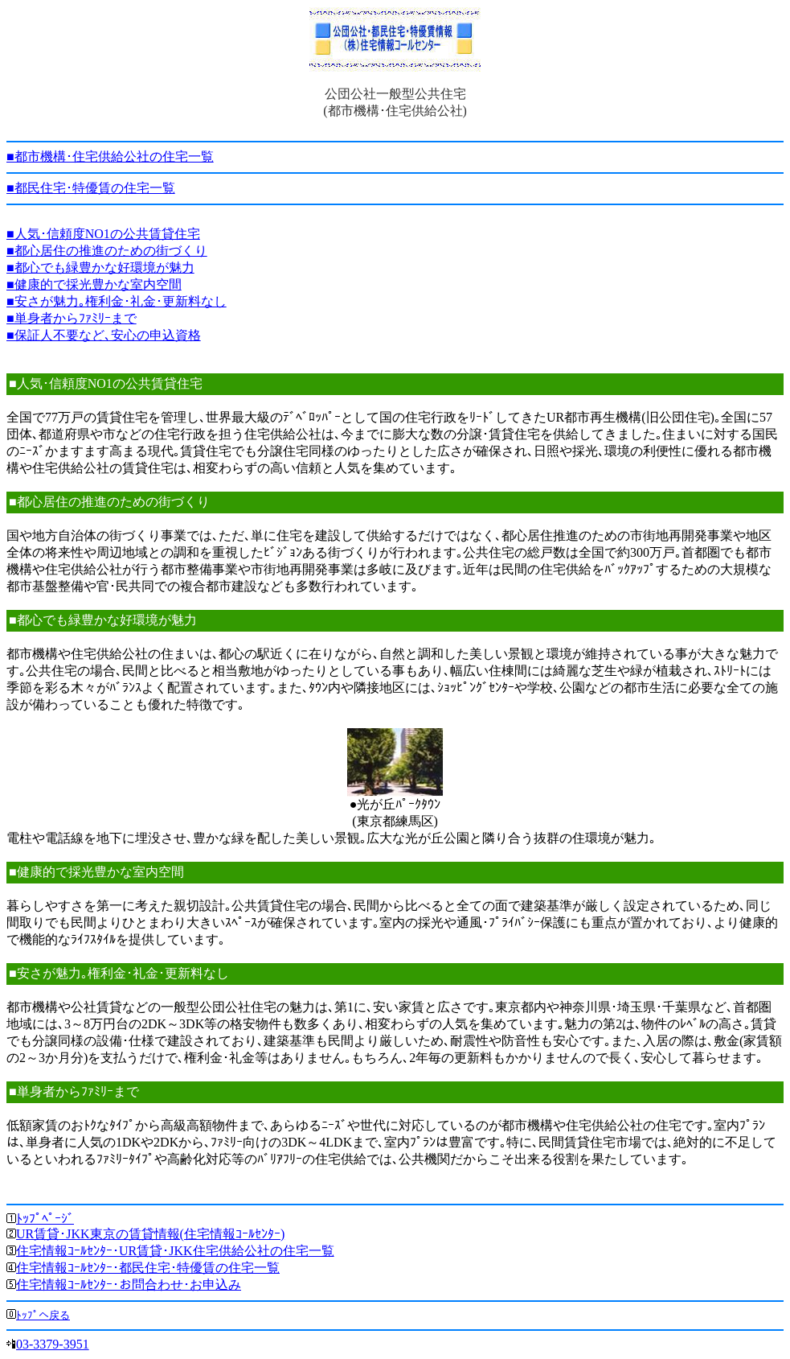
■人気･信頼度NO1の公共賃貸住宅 (103, 234)
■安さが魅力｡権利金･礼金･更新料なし (116, 301)
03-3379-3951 (52, 1344)
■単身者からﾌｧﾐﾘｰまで (71, 318)
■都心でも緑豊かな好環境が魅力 (100, 267)
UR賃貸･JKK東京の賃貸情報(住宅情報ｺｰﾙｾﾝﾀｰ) (150, 1234)
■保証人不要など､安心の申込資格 (103, 335)
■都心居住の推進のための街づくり (106, 250)
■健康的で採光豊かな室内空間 (94, 284)
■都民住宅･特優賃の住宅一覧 (90, 188)
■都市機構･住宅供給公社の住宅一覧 (110, 156)
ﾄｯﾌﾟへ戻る (43, 1315)
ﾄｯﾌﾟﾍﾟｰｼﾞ (45, 1218)
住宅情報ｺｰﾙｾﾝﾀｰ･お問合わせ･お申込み (128, 1284)
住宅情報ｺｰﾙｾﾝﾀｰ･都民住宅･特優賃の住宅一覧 (148, 1268)
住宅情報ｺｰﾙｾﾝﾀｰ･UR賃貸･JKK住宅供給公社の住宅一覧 (175, 1251)
